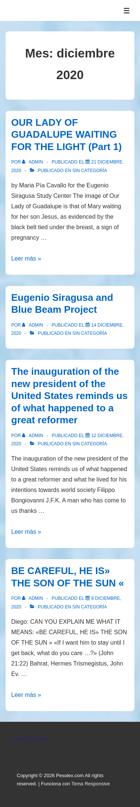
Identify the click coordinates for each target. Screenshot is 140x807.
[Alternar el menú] (126, 10)
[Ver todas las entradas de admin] (33, 162)
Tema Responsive (90, 783)
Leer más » (26, 258)
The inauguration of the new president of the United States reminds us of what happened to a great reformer (69, 396)
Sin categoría (89, 170)
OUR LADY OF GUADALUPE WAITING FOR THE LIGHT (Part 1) (66, 134)
